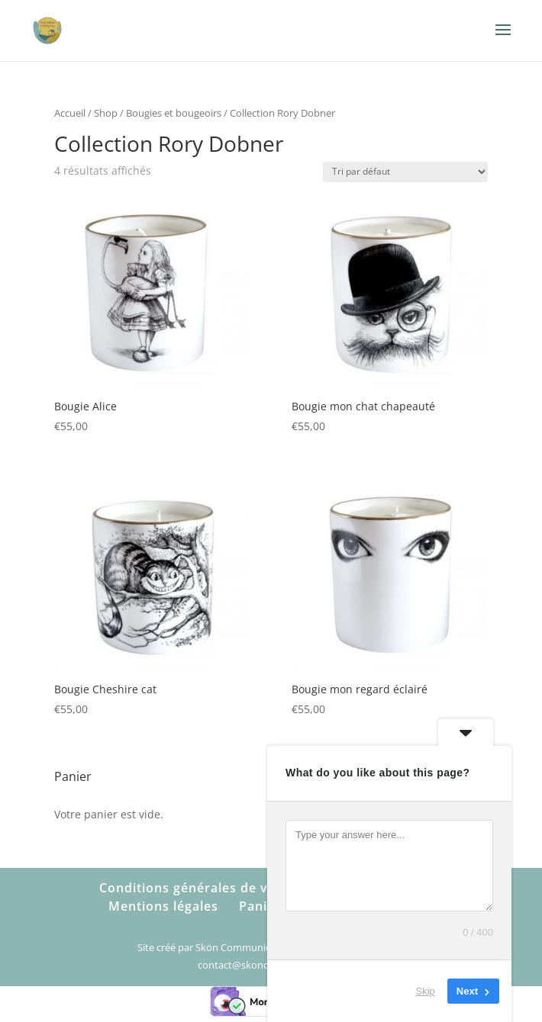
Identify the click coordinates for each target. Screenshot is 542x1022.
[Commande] (405, 172)
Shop (106, 113)
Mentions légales (163, 906)
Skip (425, 991)
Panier (260, 906)
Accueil (69, 113)
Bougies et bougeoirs (173, 113)
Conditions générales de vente (198, 887)
